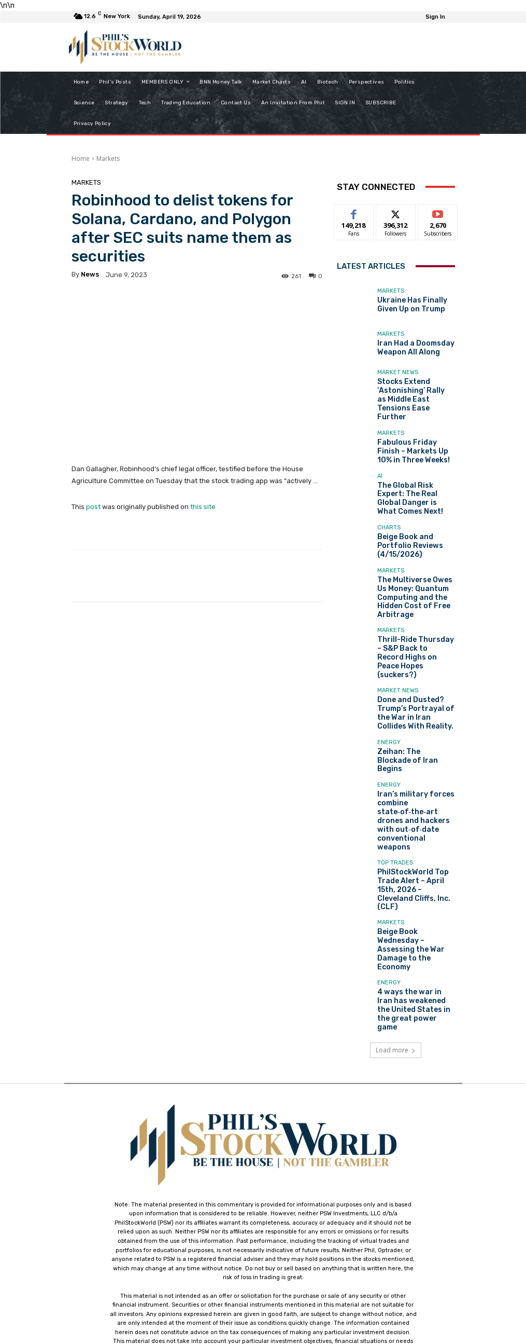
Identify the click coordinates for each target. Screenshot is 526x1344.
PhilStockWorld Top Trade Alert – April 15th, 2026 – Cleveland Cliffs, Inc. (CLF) (414, 796)
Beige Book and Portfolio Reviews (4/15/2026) (414, 521)
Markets (108, 158)
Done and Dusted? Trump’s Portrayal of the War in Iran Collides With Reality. (414, 659)
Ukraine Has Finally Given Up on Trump (413, 305)
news (90, 274)
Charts (389, 509)
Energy (389, 690)
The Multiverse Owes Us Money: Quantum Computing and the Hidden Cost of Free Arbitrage (412, 568)
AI (379, 462)
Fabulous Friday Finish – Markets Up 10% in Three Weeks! (413, 435)
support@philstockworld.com (282, 1252)
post (93, 507)
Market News (397, 372)
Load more (396, 916)
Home (81, 158)
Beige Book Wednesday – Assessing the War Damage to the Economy (413, 839)
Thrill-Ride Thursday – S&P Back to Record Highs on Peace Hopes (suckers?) (415, 615)
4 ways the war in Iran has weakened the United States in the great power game (415, 882)
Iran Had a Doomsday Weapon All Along (408, 348)
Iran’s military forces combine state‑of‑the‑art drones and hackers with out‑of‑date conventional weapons (415, 749)
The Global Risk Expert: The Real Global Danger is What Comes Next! (414, 478)
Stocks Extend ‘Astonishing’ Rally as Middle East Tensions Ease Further (408, 391)
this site (203, 507)
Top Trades (395, 780)
